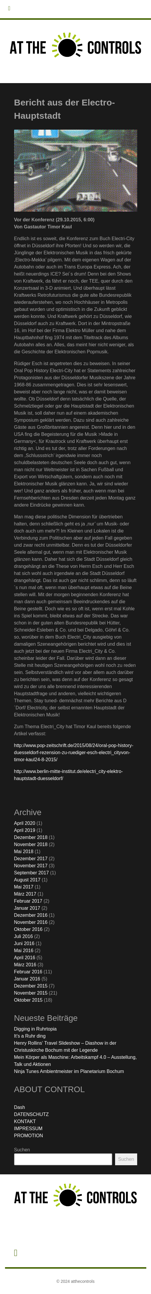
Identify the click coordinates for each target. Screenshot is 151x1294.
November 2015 (31, 992)
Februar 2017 (28, 901)
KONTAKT (25, 1121)
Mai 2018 (24, 851)
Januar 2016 (27, 978)
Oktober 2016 (28, 929)
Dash (19, 1107)
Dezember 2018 (31, 837)
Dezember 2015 (31, 985)
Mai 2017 (24, 886)
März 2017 (25, 893)
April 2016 (24, 957)
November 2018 (31, 844)
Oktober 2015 (28, 1000)
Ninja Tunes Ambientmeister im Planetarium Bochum (69, 1071)
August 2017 (27, 879)
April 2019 (24, 830)
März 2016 (25, 964)
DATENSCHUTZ (31, 1114)
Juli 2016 (23, 936)
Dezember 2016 (31, 915)
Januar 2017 (27, 908)
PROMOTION (28, 1135)
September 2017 (31, 872)
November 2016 (31, 922)
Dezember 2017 (31, 858)
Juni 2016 (24, 943)
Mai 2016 (24, 950)
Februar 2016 (28, 971)
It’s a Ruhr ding (30, 1036)
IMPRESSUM (28, 1128)
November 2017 (31, 865)
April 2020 (24, 823)
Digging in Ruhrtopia (35, 1028)
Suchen (22, 1149)
